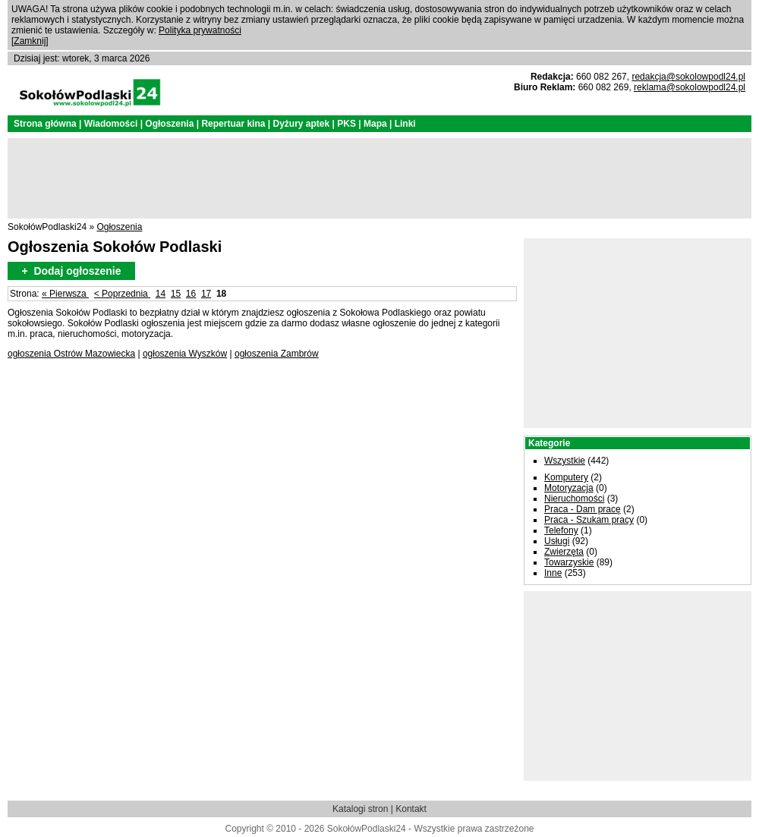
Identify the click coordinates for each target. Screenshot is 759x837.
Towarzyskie (569, 562)
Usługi (556, 541)
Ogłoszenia (169, 123)
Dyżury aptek (300, 123)
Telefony (561, 530)
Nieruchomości (574, 498)
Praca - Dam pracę (582, 509)
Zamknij (30, 41)
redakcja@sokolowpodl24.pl (688, 76)
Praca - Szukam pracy (589, 519)
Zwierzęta (564, 551)
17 (206, 293)
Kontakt (411, 809)
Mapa (375, 123)
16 (191, 293)
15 (176, 293)
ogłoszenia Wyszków (185, 353)
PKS (346, 123)
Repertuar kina (233, 123)
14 (160, 293)
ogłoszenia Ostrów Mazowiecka (71, 353)
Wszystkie (564, 460)
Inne (553, 573)
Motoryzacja (569, 488)
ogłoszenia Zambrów (277, 353)
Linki (405, 123)
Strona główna (45, 123)
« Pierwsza (65, 293)
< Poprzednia (122, 293)
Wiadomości (111, 123)
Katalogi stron (360, 809)
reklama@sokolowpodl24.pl (689, 87)
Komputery (566, 477)
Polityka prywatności (200, 30)
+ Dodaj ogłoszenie (71, 271)
